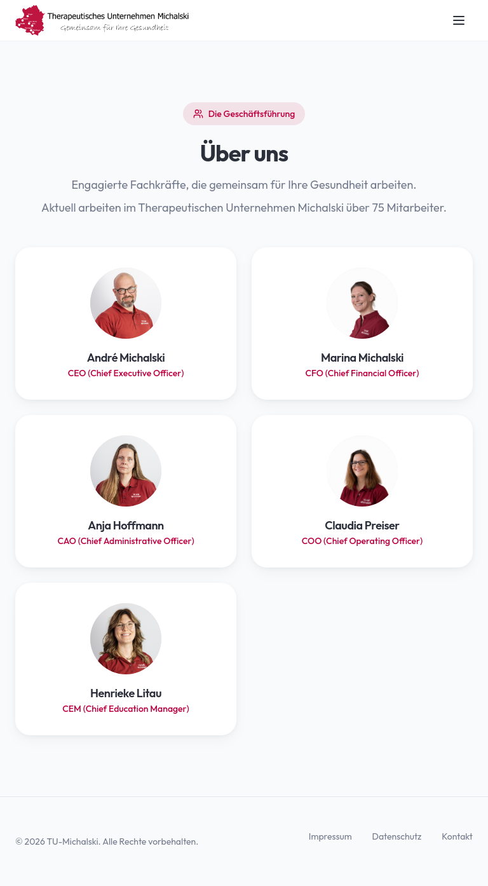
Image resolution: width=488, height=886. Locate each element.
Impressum (330, 836)
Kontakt (457, 836)
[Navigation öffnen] (459, 20)
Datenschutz (397, 836)
